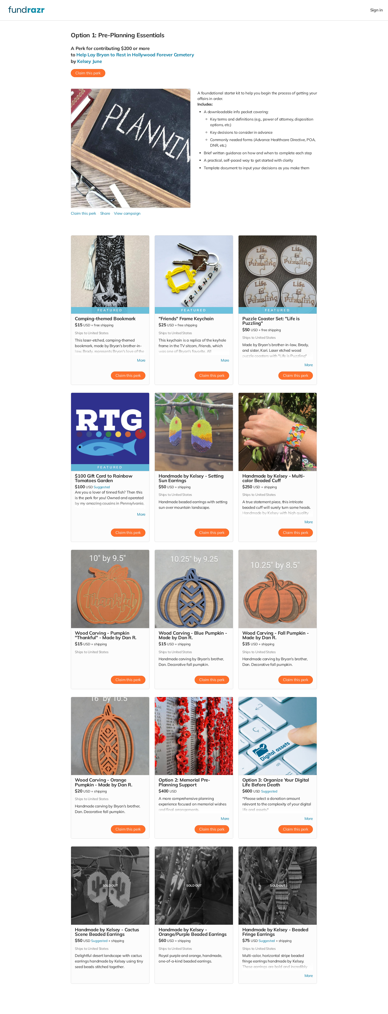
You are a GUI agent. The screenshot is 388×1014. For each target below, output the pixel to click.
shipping (184, 487)
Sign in (376, 10)
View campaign (127, 213)
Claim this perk (88, 73)
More (141, 360)
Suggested (102, 487)
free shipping (103, 325)
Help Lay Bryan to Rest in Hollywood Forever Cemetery (135, 55)
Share (105, 213)
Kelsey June (89, 61)
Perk (80, 48)
